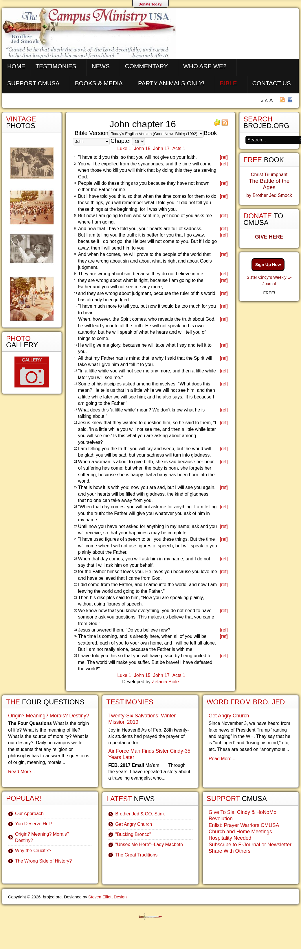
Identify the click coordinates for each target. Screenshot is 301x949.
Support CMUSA (33, 83)
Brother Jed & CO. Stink (140, 813)
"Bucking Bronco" (133, 834)
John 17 (161, 148)
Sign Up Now (268, 264)
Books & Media (99, 83)
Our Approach (29, 813)
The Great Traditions (136, 854)
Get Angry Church (133, 824)
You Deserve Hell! (33, 823)
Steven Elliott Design (107, 897)
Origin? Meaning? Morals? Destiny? (48, 716)
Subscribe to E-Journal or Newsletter (250, 845)
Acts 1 (178, 148)
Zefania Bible (165, 681)
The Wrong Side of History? (43, 860)
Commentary (146, 66)
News (100, 66)
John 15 (142, 148)
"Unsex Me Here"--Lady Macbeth (149, 844)
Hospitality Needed (230, 838)
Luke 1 (124, 148)
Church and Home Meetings (240, 831)
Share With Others (230, 851)
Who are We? (204, 66)
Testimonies (55, 66)
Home (16, 66)
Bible (228, 83)
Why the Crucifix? (33, 850)
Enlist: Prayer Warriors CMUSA (244, 825)
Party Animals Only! (171, 83)
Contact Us (271, 83)
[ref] (224, 157)
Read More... (21, 771)
